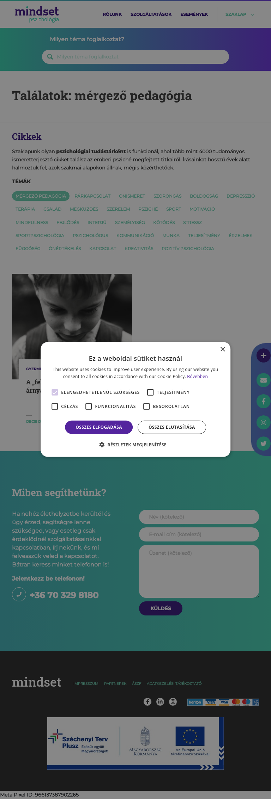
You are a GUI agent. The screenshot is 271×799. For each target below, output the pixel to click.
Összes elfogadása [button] (99, 427)
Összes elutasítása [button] (172, 427)
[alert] (135, 399)
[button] (135, 444)
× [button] (222, 349)
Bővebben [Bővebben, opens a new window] (197, 376)
